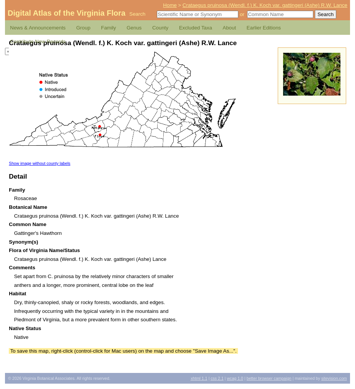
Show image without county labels (39, 163)
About (229, 28)
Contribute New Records (37, 41)
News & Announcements (37, 28)
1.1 (199, 378)
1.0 (235, 378)
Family (108, 28)
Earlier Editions (264, 28)
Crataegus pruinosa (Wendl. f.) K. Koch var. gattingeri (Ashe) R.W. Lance (264, 5)
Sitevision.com (334, 378)
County (160, 28)
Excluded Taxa (195, 28)
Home (170, 5)
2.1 (217, 378)
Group (83, 28)
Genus (134, 28)
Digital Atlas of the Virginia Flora (66, 13)
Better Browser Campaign (268, 378)
